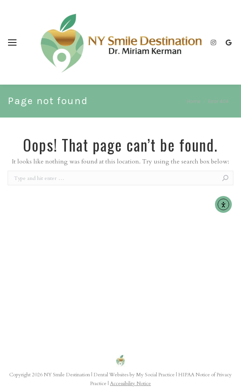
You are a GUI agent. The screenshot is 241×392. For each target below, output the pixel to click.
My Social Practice (155, 374)
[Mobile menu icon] (12, 42)
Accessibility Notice (130, 383)
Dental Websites (110, 374)
